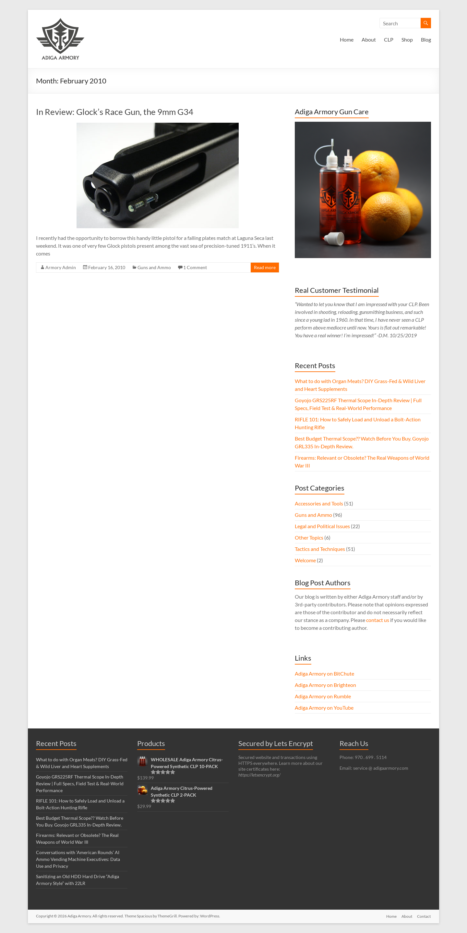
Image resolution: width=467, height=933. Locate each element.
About (369, 39)
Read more (265, 267)
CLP (388, 39)
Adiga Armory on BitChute (324, 673)
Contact (424, 916)
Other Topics (309, 537)
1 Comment (195, 267)
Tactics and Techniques (320, 549)
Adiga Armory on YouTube (324, 707)
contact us (377, 620)
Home (346, 39)
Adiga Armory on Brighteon (325, 685)
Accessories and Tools (319, 503)
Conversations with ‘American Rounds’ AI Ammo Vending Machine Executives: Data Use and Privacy (78, 859)
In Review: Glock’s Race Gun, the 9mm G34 (114, 111)
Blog (426, 39)
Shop (407, 39)
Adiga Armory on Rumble (323, 696)
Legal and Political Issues (322, 526)
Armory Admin (60, 267)
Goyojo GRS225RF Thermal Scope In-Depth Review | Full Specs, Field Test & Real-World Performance (80, 783)
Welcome (305, 560)
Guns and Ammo (154, 267)
